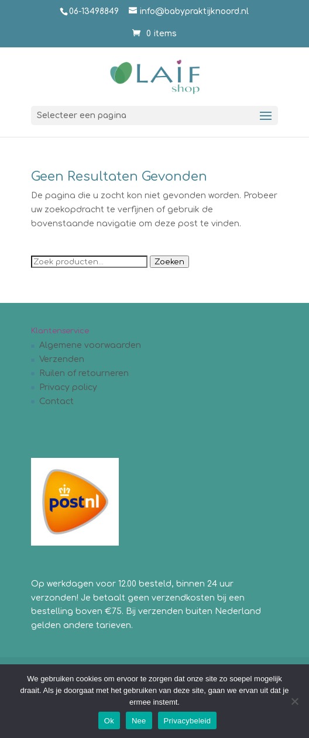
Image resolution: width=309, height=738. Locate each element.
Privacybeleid (187, 720)
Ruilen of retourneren (84, 373)
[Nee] (294, 701)
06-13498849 (94, 11)
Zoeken (169, 261)
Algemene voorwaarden (90, 345)
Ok (109, 720)
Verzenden (61, 359)
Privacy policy (68, 387)
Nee (139, 720)
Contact (56, 401)
